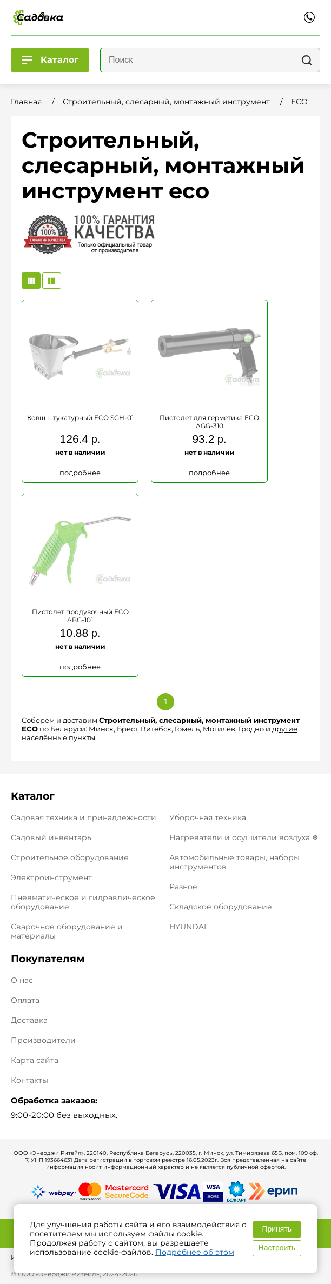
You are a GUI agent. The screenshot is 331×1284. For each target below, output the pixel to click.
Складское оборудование (220, 907)
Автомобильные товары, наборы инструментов (234, 862)
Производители (43, 1040)
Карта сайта (34, 1060)
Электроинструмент (51, 877)
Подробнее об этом (194, 1252)
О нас (22, 980)
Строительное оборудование (70, 857)
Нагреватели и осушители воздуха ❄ (244, 837)
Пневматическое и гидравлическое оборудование (83, 902)
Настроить (277, 1247)
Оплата (25, 1000)
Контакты (29, 1080)
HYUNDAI (187, 927)
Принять (277, 1229)
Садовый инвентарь (51, 837)
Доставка (29, 1020)
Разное (183, 887)
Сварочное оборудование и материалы (67, 931)
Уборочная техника (207, 817)
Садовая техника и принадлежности (83, 817)
